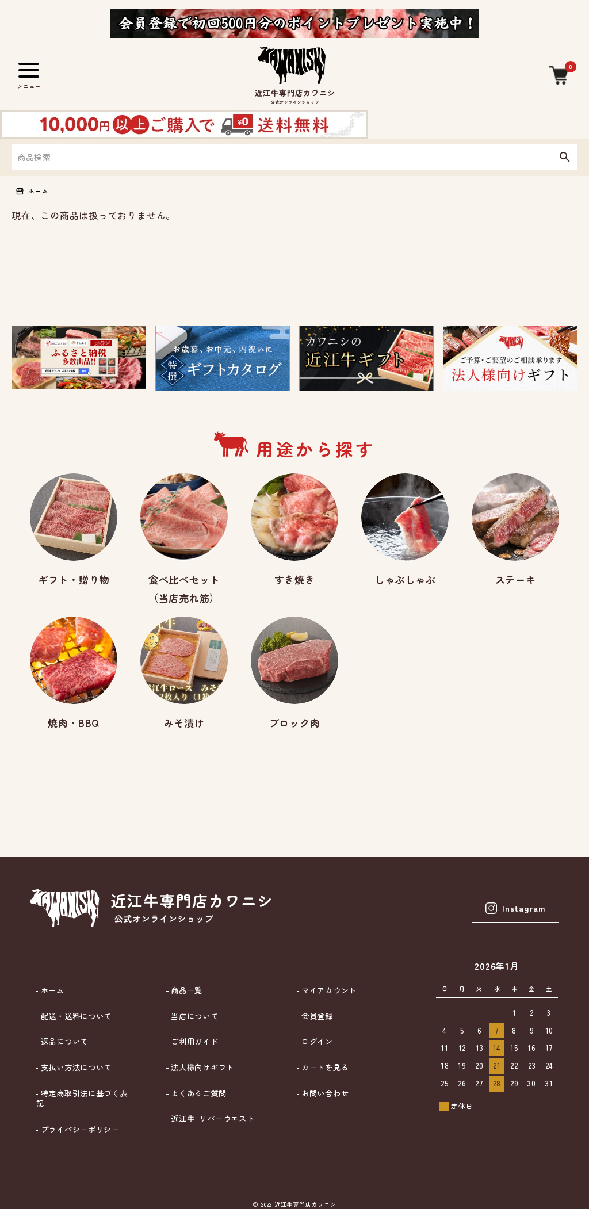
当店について (189, 1022)
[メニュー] (29, 75)
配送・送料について (72, 1022)
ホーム (42, 192)
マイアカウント (324, 1003)
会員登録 (311, 1022)
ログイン (311, 1042)
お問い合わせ (319, 1081)
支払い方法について (72, 1062)
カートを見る (319, 1062)
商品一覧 (180, 1003)
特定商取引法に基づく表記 (84, 1081)
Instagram (512, 925)
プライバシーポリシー (76, 1100)
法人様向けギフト (197, 1062)
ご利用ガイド (189, 1042)
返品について (59, 1042)
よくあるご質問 (193, 1081)
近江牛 (208, 1101)
